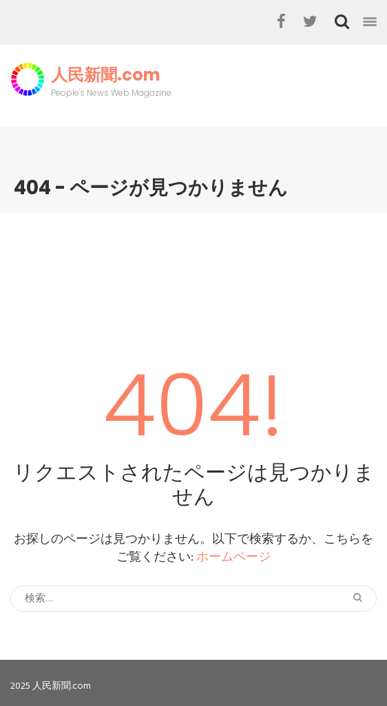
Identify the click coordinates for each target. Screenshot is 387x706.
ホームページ (233, 558)
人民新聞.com (105, 75)
